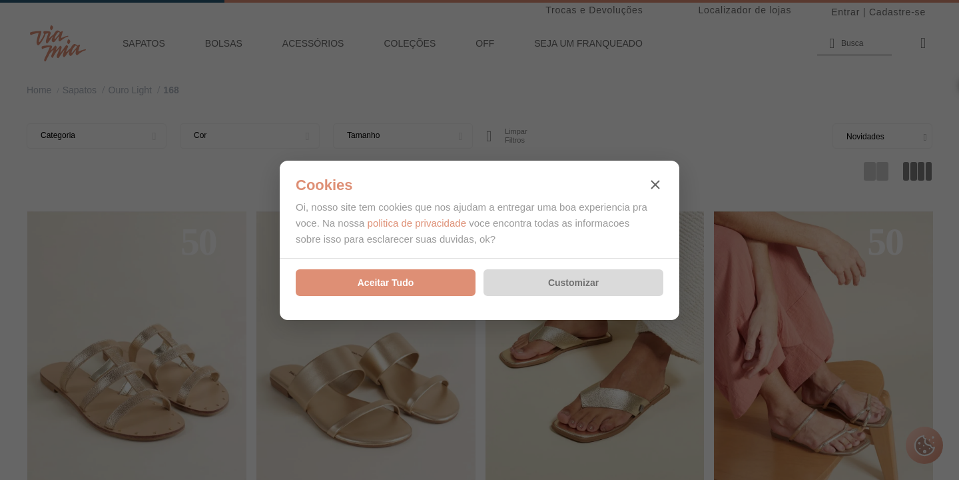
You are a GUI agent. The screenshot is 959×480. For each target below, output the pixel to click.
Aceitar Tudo (386, 282)
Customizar (573, 282)
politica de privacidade (417, 223)
